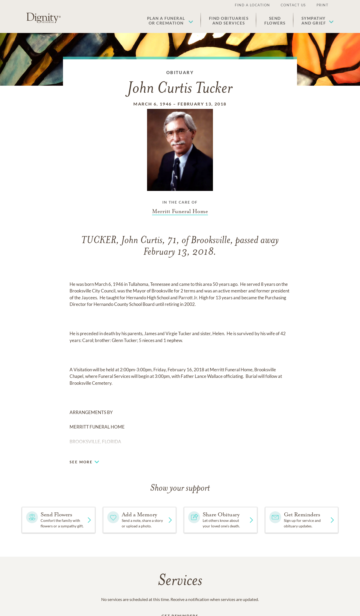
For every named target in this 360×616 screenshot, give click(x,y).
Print (323, 5)
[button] (170, 20)
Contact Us (293, 5)
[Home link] (43, 18)
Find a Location (252, 5)
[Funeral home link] (180, 211)
